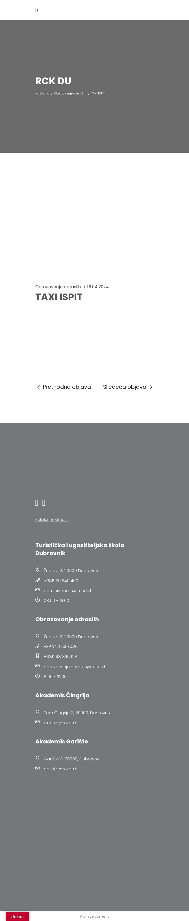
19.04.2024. (98, 287)
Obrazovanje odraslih (70, 93)
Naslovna (42, 93)
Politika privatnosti (52, 519)
